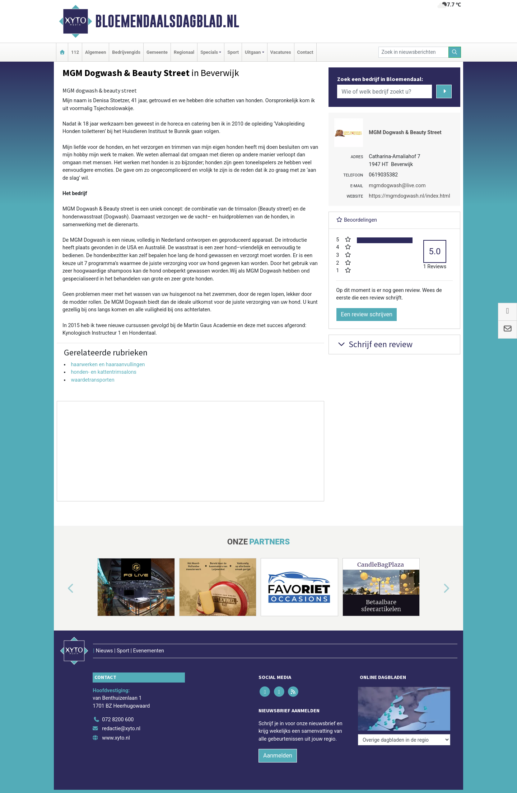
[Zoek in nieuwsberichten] (413, 52)
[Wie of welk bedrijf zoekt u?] (384, 91)
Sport (233, 52)
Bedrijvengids (126, 52)
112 (75, 52)
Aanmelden (277, 755)
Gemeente (157, 52)
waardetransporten (92, 380)
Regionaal (184, 52)
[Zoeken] (454, 52)
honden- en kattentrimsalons (103, 372)
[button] (62, 588)
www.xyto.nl (116, 738)
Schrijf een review (374, 344)
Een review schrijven (366, 314)
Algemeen (95, 52)
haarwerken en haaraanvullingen (108, 365)
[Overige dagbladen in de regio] (404, 739)
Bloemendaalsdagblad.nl (167, 21)
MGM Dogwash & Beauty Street (405, 132)
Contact (305, 52)
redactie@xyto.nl (121, 729)
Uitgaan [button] (253, 52)
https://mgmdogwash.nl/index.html (409, 196)
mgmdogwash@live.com (397, 186)
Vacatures (280, 52)
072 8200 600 (118, 720)
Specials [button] (209, 52)
